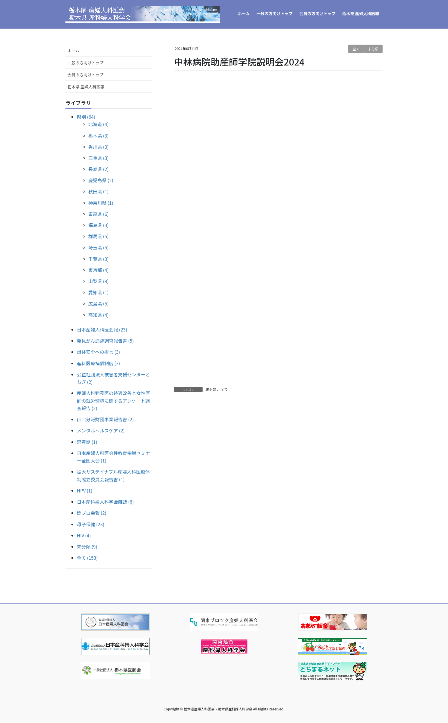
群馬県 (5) (98, 236)
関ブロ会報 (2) (91, 512)
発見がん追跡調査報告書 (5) (105, 340)
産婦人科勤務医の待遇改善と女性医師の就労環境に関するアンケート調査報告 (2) (113, 401)
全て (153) (87, 557)
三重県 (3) (98, 157)
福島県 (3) (98, 225)
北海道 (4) (98, 124)
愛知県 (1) (98, 292)
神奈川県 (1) (100, 202)
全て (356, 48)
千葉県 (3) (98, 258)
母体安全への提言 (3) (98, 351)
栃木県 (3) (98, 135)
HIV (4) (84, 535)
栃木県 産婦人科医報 (85, 87)
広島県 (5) (98, 303)
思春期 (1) (87, 441)
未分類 (373, 48)
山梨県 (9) (98, 281)
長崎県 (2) (98, 169)
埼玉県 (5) (98, 247)
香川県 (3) (98, 146)
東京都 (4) (98, 270)
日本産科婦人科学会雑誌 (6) (105, 501)
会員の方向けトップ (85, 75)
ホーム (73, 50)
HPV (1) (84, 490)
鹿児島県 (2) (100, 180)
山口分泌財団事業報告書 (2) (105, 419)
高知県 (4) (98, 314)
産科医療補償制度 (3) (98, 363)
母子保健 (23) (90, 524)
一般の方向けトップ (85, 62)
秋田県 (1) (98, 191)
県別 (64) (86, 116)
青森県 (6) (98, 213)
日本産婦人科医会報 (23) (102, 329)
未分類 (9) (87, 546)
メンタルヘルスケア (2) (101, 430)
